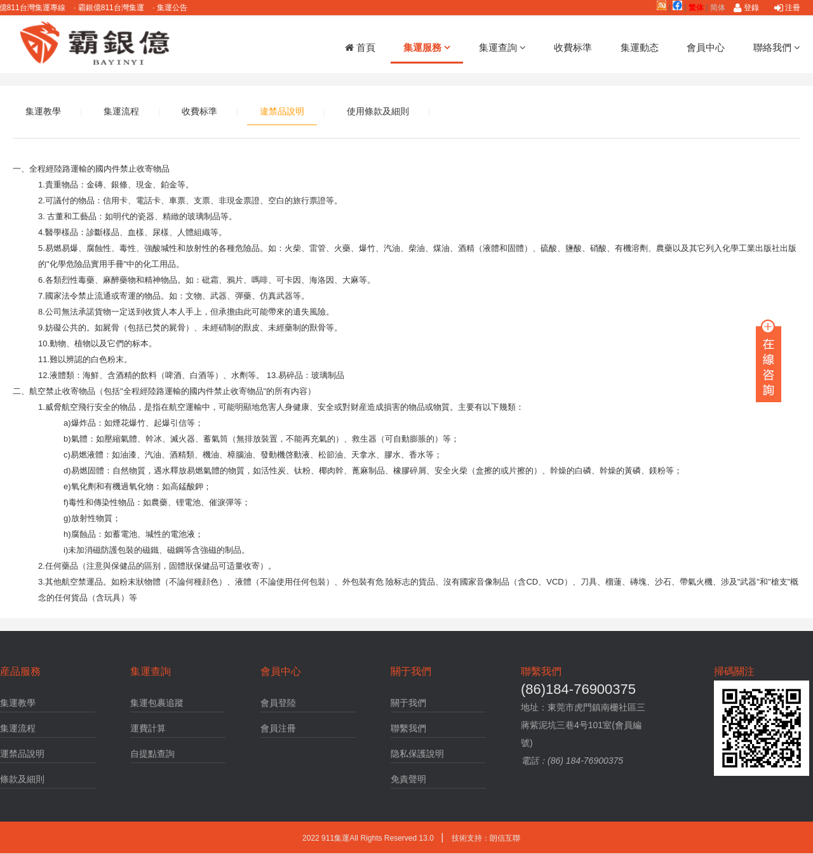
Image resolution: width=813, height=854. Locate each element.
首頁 (360, 47)
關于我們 (408, 703)
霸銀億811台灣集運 (118, 7)
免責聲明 (408, 779)
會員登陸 (278, 703)
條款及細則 (22, 779)
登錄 (746, 7)
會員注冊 (278, 728)
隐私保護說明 (417, 754)
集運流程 (121, 111)
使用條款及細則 (378, 111)
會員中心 (706, 47)
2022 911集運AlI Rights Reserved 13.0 (369, 838)
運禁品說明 (22, 754)
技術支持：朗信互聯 (486, 838)
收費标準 (573, 47)
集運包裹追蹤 (157, 703)
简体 (717, 7)
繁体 (696, 7)
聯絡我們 (776, 47)
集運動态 (640, 47)
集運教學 (43, 111)
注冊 (787, 7)
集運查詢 (502, 47)
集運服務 (426, 47)
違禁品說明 (282, 111)
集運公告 (179, 7)
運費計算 (148, 728)
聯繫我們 (408, 728)
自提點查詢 (152, 754)
